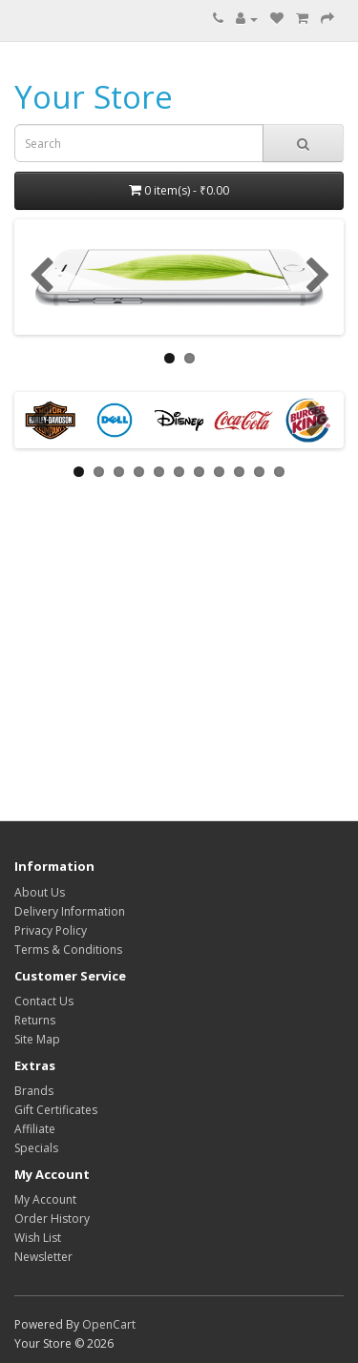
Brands (33, 1091)
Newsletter (43, 1257)
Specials (36, 1148)
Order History (52, 1218)
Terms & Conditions (68, 949)
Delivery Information (69, 911)
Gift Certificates (55, 1110)
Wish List (37, 1237)
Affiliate (34, 1129)
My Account (45, 1199)
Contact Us (44, 1001)
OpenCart (109, 1324)
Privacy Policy (50, 930)
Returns (34, 1020)
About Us (39, 892)
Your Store (93, 96)
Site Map (37, 1039)
